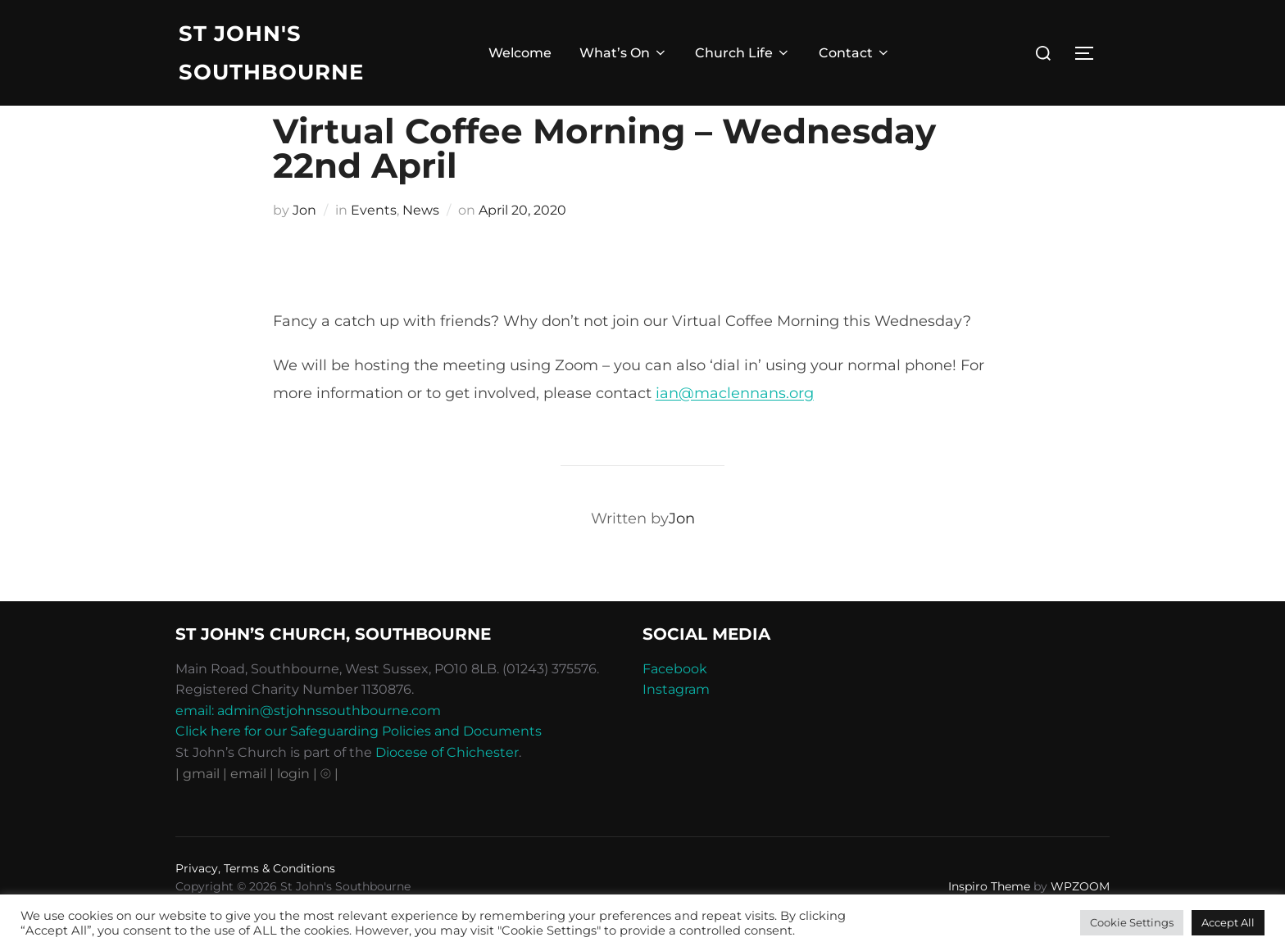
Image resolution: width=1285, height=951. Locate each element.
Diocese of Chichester (447, 786)
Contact (855, 53)
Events (374, 243)
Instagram (676, 723)
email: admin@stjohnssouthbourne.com (308, 744)
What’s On (623, 53)
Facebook (674, 702)
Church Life (743, 53)
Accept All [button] (1228, 922)
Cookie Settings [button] (1132, 922)
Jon (304, 243)
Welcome (520, 53)
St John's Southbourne (271, 52)
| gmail (199, 807)
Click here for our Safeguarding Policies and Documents (358, 765)
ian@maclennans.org (735, 427)
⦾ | (329, 807)
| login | (293, 807)
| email (246, 807)
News (420, 243)
